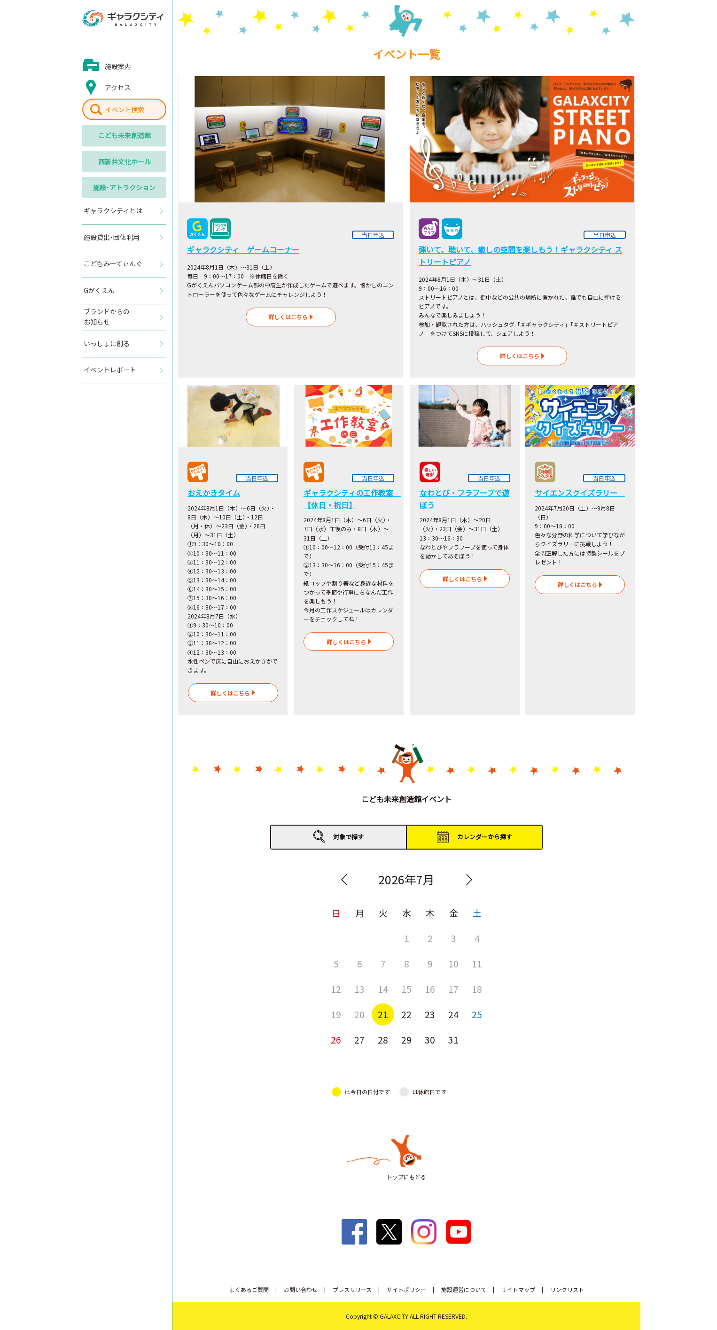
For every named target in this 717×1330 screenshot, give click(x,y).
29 (406, 1039)
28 (383, 1039)
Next (469, 879)
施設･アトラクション (124, 187)
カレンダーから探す (484, 836)
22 (406, 1014)
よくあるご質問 (249, 1289)
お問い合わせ (301, 1289)
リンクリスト (567, 1289)
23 (430, 1014)
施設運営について (463, 1289)
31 (453, 1039)
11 (477, 963)
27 (359, 1039)
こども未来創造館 (124, 135)
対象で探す (348, 836)
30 (430, 1039)
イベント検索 (124, 109)
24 (453, 1014)
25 (477, 1014)
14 (383, 988)
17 (453, 988)
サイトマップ (518, 1289)
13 (359, 988)
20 (359, 1014)
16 (430, 988)
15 (406, 988)
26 (336, 1039)
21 (383, 1014)
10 (453, 963)
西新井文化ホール (124, 161)
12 (336, 988)
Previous (344, 879)
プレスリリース (352, 1289)
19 (336, 1014)
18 (477, 988)
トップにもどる (406, 1177)
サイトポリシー (406, 1289)
